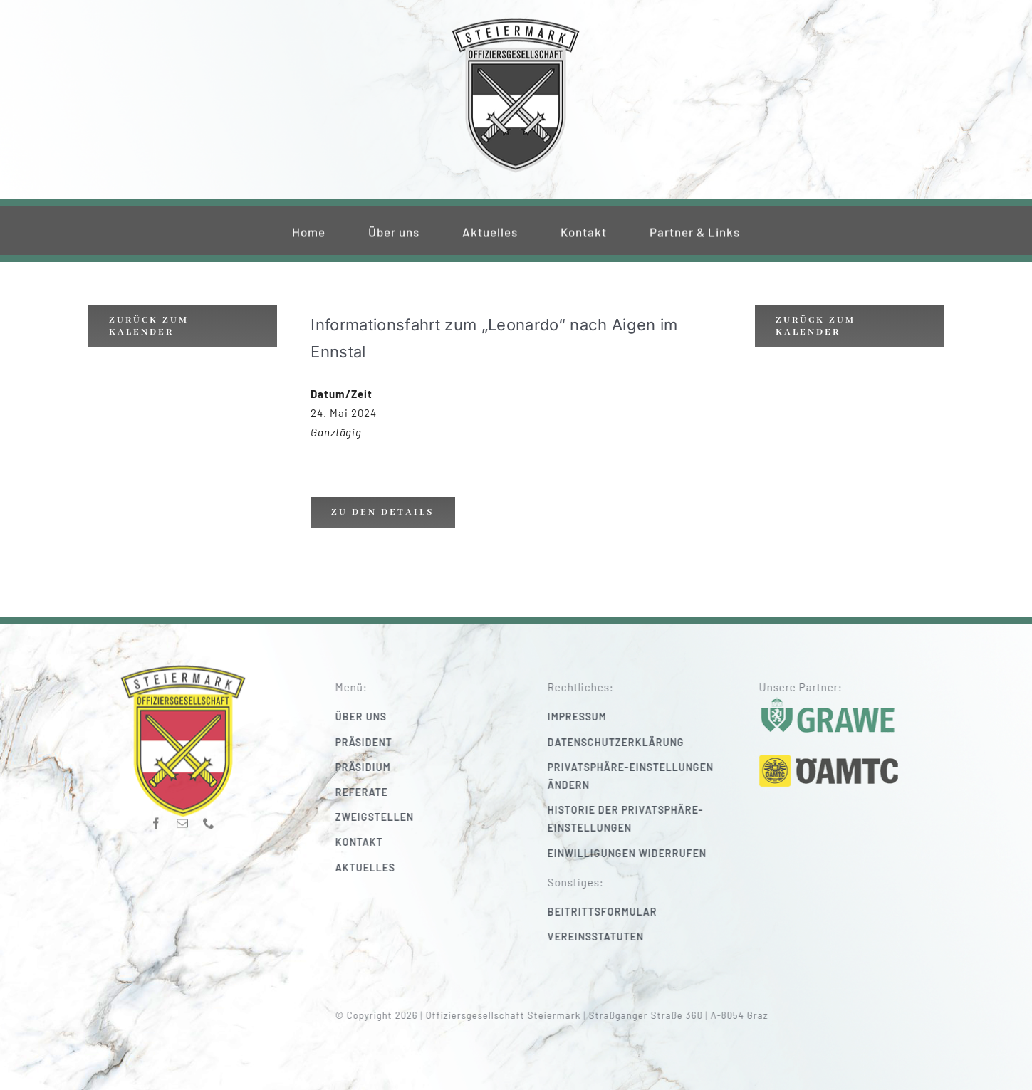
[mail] (183, 818)
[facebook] (156, 818)
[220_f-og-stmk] (515, 20)
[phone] (209, 818)
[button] (645, 776)
